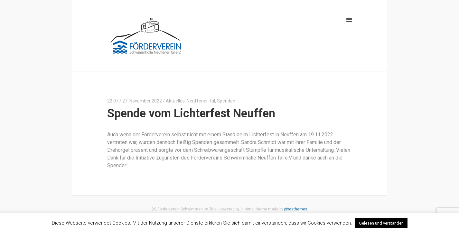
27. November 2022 (142, 100)
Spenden (226, 100)
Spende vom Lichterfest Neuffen (191, 113)
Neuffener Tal (201, 100)
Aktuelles (175, 100)
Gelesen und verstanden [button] (381, 223)
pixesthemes (295, 209)
